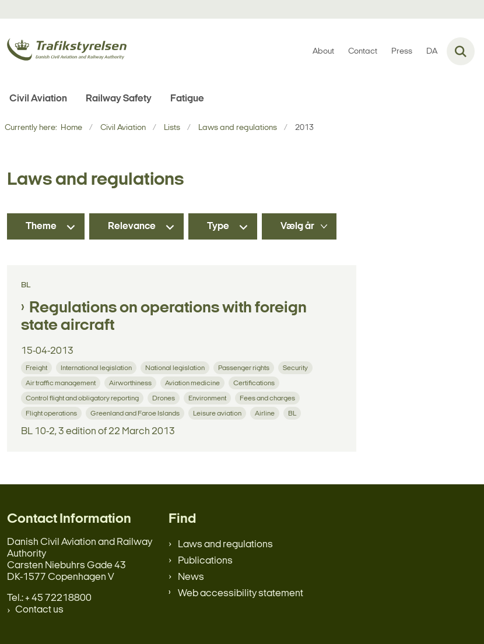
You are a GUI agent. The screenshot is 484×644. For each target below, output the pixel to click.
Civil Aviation (38, 99)
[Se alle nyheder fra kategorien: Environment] (208, 398)
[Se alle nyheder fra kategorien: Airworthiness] (131, 383)
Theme (41, 226)
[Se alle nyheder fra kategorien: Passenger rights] (244, 367)
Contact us (39, 610)
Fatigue (187, 99)
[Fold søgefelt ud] (461, 51)
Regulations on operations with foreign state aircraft (164, 317)
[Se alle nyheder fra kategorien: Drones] (165, 398)
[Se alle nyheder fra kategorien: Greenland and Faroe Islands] (136, 413)
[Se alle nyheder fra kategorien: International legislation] (97, 367)
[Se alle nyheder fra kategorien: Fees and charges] (268, 398)
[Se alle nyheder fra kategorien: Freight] (37, 367)
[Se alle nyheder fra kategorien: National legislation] (176, 367)
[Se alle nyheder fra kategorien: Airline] (266, 413)
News (191, 577)
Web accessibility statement (240, 594)
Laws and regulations (225, 545)
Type (218, 226)
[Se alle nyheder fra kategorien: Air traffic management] (62, 383)
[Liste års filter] (299, 226)
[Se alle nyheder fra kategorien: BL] (293, 413)
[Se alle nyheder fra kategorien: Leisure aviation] (218, 413)
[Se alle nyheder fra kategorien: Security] (296, 367)
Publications (205, 561)
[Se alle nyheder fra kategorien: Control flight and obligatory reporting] (83, 398)
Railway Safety (119, 99)
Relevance (132, 226)
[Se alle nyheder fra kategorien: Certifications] (255, 383)
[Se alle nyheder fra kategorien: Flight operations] (52, 413)
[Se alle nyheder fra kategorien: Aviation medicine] (193, 383)
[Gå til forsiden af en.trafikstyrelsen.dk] (63, 51)
